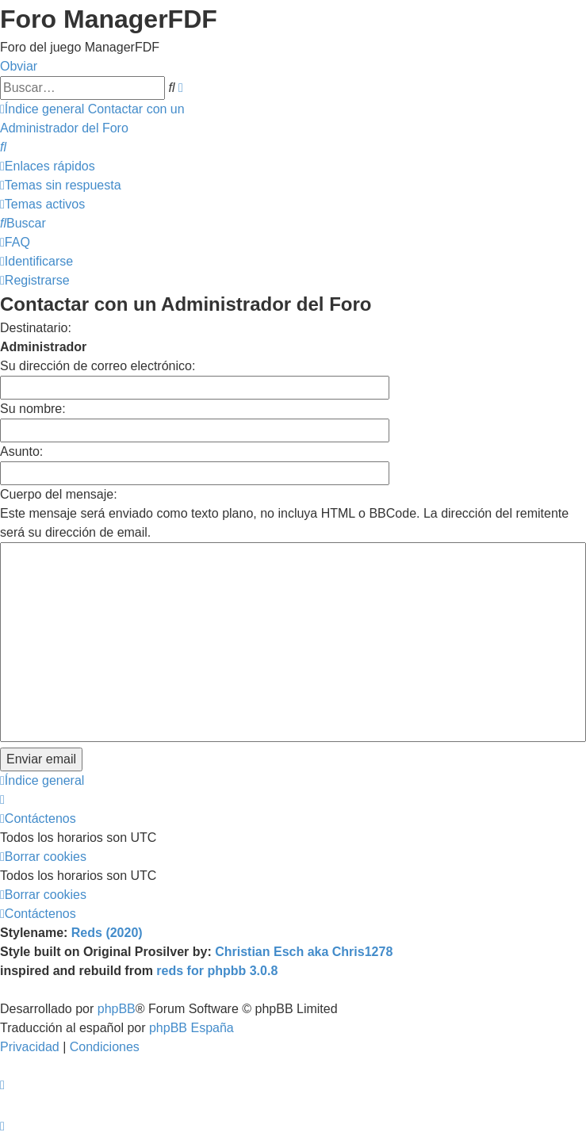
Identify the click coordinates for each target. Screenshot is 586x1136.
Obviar (18, 66)
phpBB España (191, 1028)
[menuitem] (3, 147)
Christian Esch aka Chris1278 (304, 951)
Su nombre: (33, 408)
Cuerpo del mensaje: (58, 494)
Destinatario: (35, 328)
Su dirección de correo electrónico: (97, 366)
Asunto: (21, 451)
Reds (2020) (107, 932)
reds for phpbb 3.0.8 (217, 970)
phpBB (117, 1009)
